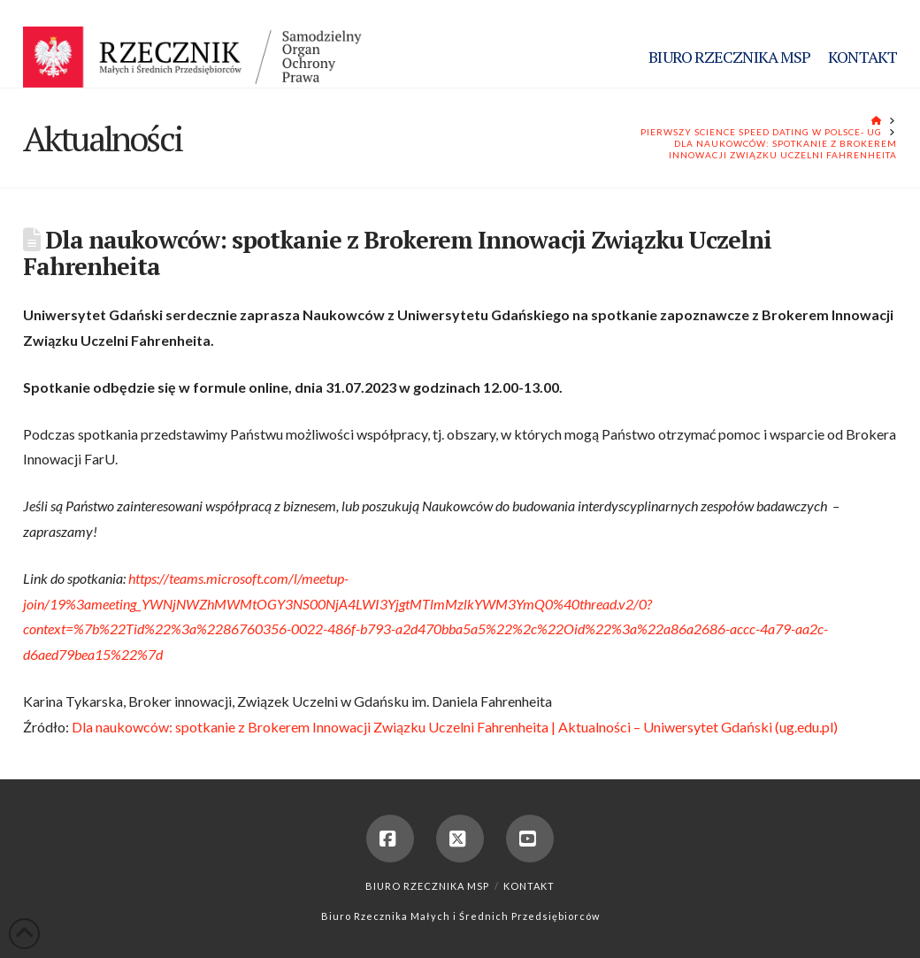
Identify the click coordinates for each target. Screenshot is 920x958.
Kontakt (529, 886)
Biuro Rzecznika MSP (427, 886)
